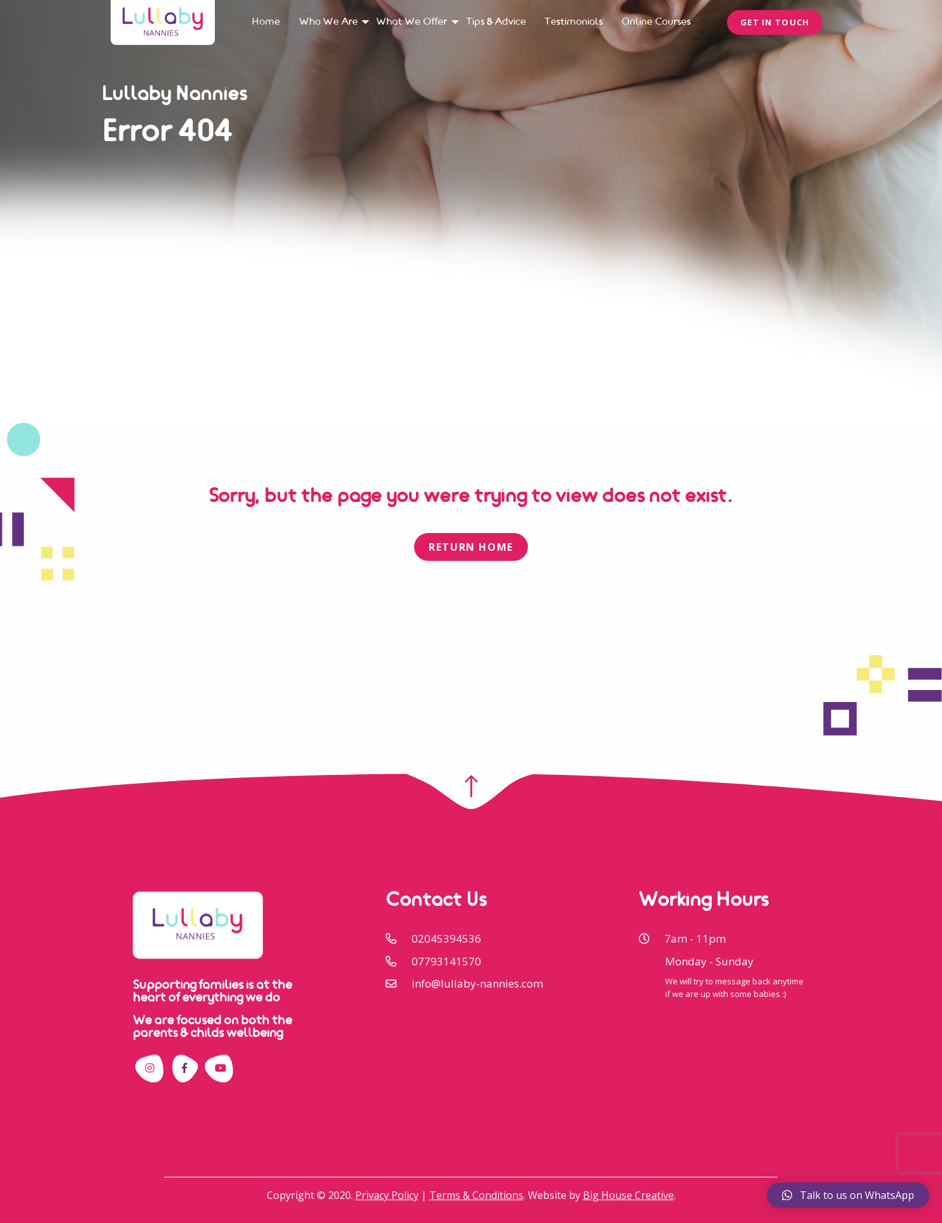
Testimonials (573, 22)
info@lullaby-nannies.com (477, 983)
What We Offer (411, 22)
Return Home (471, 547)
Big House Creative (628, 1195)
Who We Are (328, 22)
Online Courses (655, 22)
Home (266, 22)
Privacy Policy (387, 1195)
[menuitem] (265, 22)
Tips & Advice (496, 22)
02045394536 (446, 938)
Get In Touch (774, 22)
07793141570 (446, 961)
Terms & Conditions (476, 1195)
